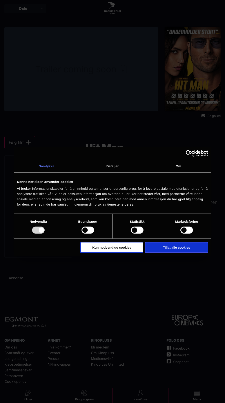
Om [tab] (178, 166)
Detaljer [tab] (112, 166)
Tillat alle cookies (176, 247)
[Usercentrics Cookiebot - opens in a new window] (189, 153)
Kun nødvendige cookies (111, 247)
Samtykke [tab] (46, 166)
